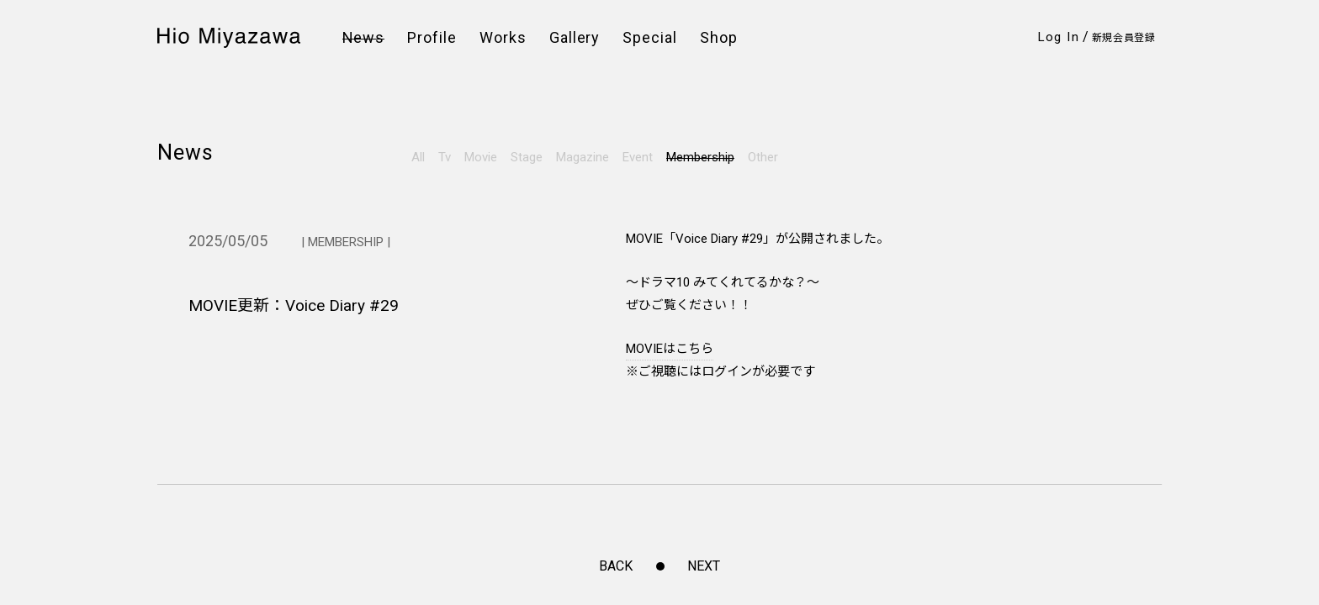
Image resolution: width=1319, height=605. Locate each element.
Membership (700, 157)
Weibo (180, 336)
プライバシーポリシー (606, 291)
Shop (719, 37)
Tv (444, 157)
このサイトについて (600, 330)
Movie (480, 157)
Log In (1058, 37)
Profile (432, 37)
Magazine (582, 157)
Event (637, 157)
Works (503, 37)
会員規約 (431, 291)
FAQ (419, 310)
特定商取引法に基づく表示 (617, 310)
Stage (527, 157)
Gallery (575, 37)
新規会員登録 (1124, 38)
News (363, 37)
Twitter (183, 313)
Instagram (194, 289)
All (418, 157)
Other (763, 157)
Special (649, 37)
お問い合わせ (443, 330)
